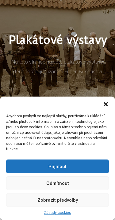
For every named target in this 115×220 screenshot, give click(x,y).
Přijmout (57, 166)
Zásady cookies (57, 213)
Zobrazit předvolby (57, 200)
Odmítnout (57, 183)
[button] (106, 104)
